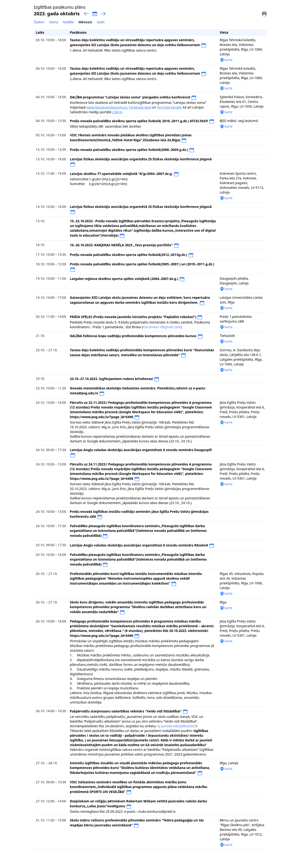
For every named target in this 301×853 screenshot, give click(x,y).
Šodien (39, 22)
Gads (101, 22)
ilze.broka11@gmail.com (162, 327)
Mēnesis (85, 22)
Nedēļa (68, 22)
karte (226, 59)
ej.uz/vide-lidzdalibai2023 (177, 726)
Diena (53, 22)
